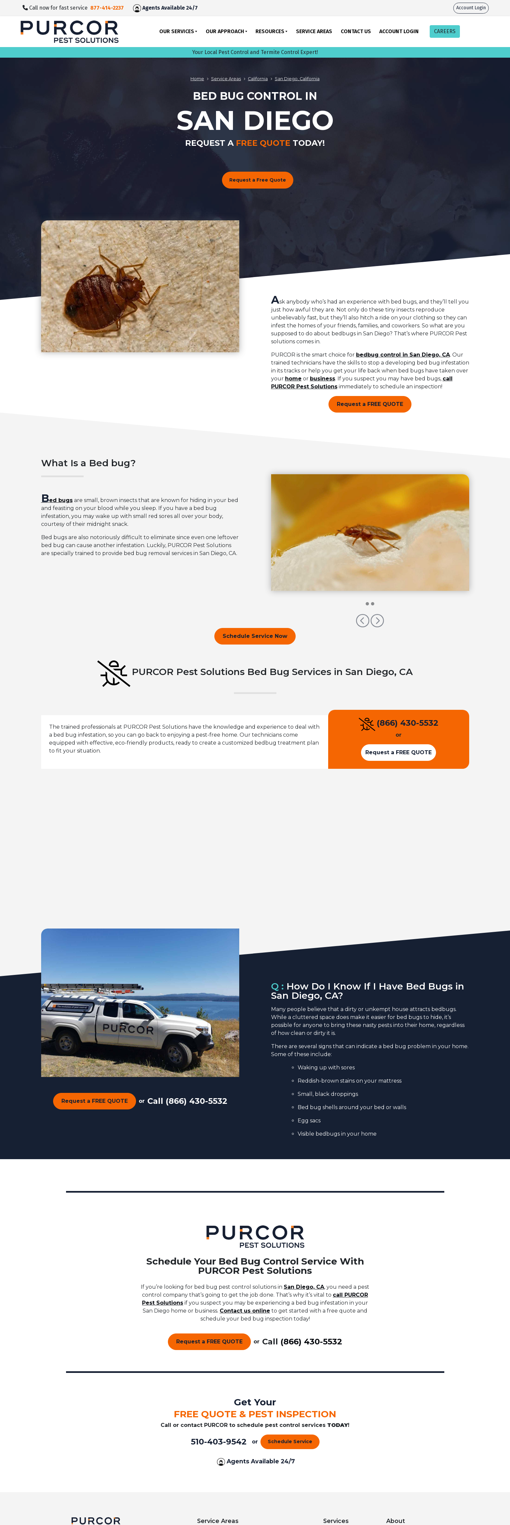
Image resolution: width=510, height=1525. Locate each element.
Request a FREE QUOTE (370, 404)
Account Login (471, 8)
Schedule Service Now (255, 636)
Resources (269, 31)
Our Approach (225, 31)
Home (197, 78)
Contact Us (356, 31)
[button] (363, 624)
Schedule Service (290, 1441)
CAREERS (445, 31)
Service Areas (314, 31)
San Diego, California (297, 78)
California (258, 78)
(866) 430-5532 (407, 723)
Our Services (176, 31)
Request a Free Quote (257, 180)
